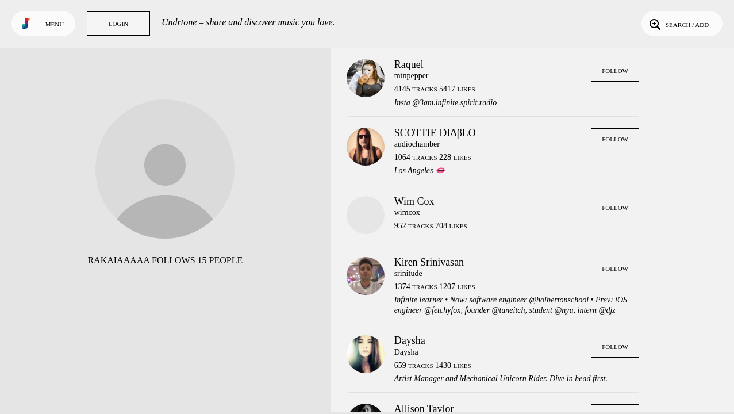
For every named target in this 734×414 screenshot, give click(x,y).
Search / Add (678, 23)
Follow (615, 70)
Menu (54, 24)
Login (118, 23)
